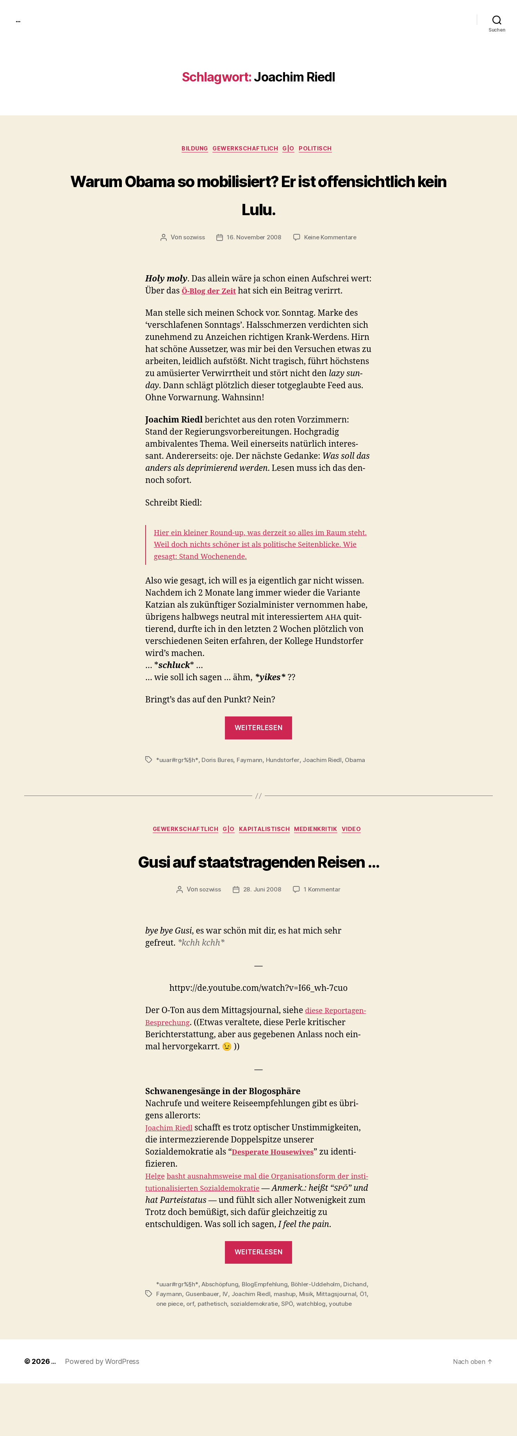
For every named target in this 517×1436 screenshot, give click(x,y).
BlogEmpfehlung (268, 1328)
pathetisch (270, 1347)
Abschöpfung (221, 1328)
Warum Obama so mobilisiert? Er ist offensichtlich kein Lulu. (258, 194)
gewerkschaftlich (245, 150)
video (363, 832)
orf (247, 1347)
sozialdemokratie (313, 1347)
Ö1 (204, 1347)
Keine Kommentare (332, 239)
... (19, 19)
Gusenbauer (229, 1337)
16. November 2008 (253, 239)
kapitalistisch (267, 832)
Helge (156, 1208)
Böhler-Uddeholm (320, 1328)
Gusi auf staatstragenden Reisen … (258, 876)
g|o (293, 150)
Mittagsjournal (176, 1347)
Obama (359, 762)
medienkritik (323, 832)
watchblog (171, 1356)
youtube (202, 1356)
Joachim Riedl (325, 762)
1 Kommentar (323, 921)
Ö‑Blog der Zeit (212, 293)
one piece (225, 1347)
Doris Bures (218, 762)
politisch (325, 150)
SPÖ (347, 1347)
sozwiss (191, 239)
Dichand (167, 1337)
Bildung (189, 150)
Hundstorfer (284, 762)
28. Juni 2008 (262, 921)
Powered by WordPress (103, 1414)
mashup (312, 1337)
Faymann (251, 762)
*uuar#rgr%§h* (177, 762)
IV (252, 1337)
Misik (334, 1337)
